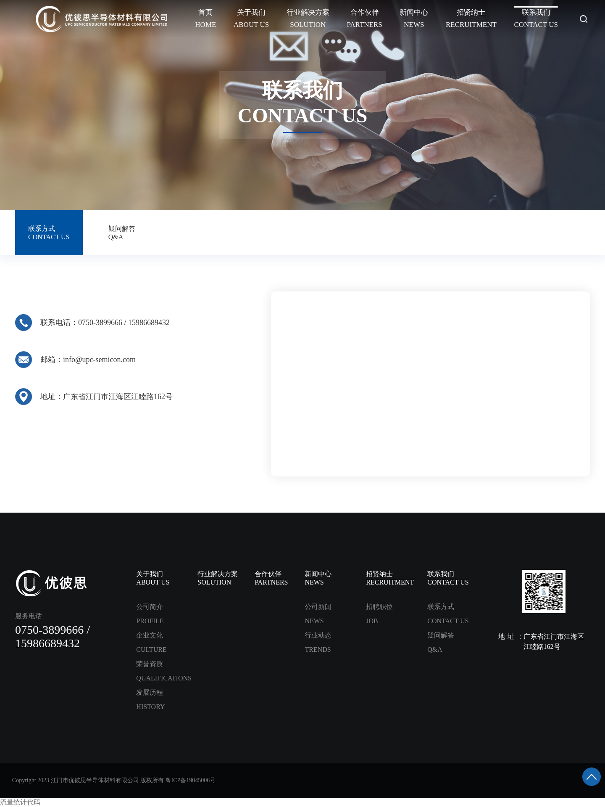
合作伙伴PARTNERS (364, 18)
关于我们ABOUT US (251, 18)
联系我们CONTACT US (536, 18)
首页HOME (205, 18)
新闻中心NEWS (414, 18)
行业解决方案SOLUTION (308, 18)
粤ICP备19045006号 (191, 780)
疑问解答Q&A (121, 233)
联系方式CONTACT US (48, 233)
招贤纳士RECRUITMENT (471, 18)
